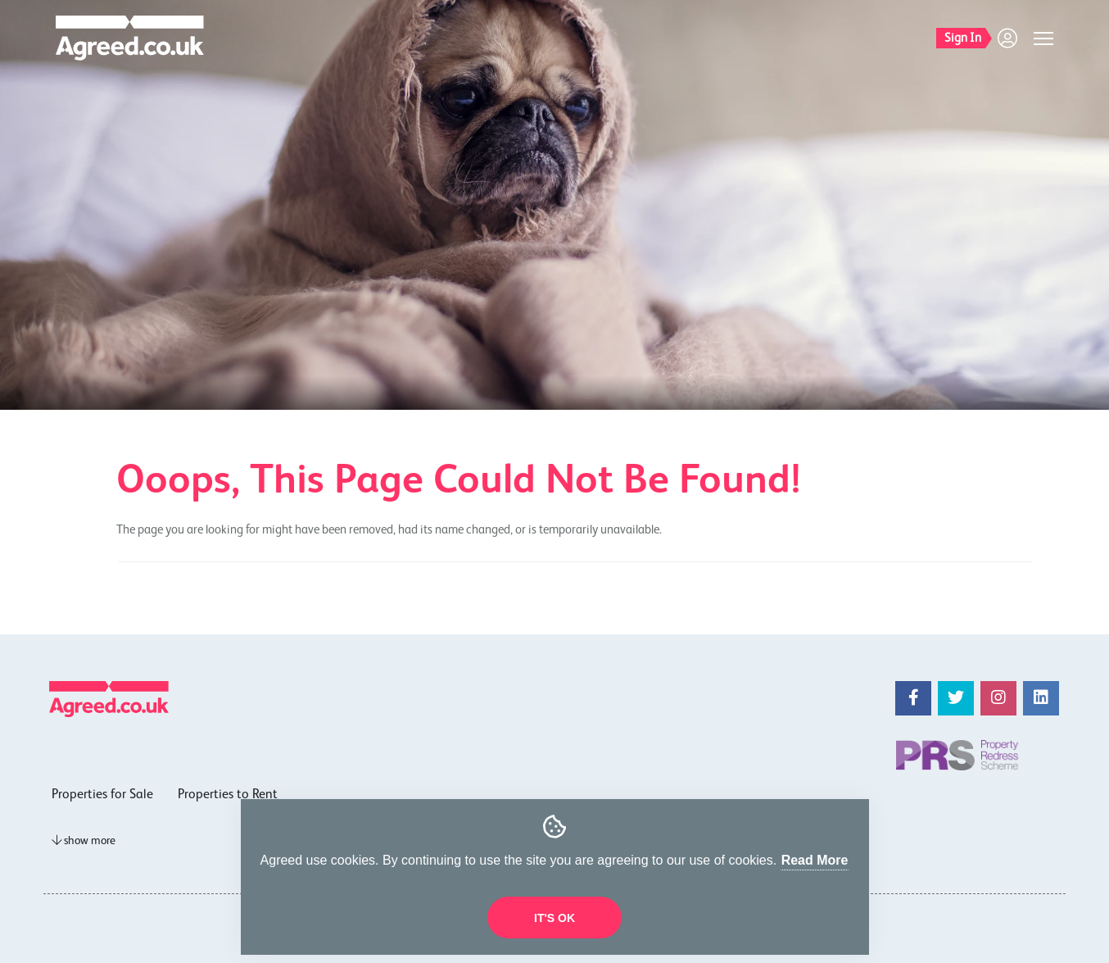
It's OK (554, 917)
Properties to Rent (228, 795)
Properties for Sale (102, 795)
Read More (815, 860)
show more (83, 841)
